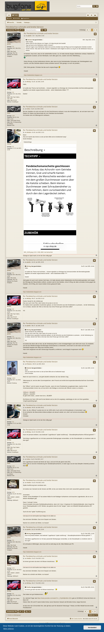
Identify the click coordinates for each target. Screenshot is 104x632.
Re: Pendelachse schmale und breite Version (41, 33)
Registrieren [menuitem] (95, 15)
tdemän (9, 144)
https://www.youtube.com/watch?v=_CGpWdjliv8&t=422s (54, 598)
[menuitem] (88, 15)
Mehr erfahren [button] (8, 629)
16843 (13, 378)
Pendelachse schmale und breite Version (25, 27)
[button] (87, 30)
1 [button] (89, 30)
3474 (13, 492)
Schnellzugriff (9, 15)
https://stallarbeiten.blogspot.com (33, 75)
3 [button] (94, 30)
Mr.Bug (9, 89)
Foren (16, 15)
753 (13, 46)
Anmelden (17, 18)
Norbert (30, 40)
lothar (8, 113)
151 (13, 146)
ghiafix (9, 44)
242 (13, 92)
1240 (13, 115)
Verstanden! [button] (92, 627)
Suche (10, 18)
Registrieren (26, 18)
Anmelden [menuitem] (92, 15)
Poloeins (9, 375)
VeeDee (9, 489)
